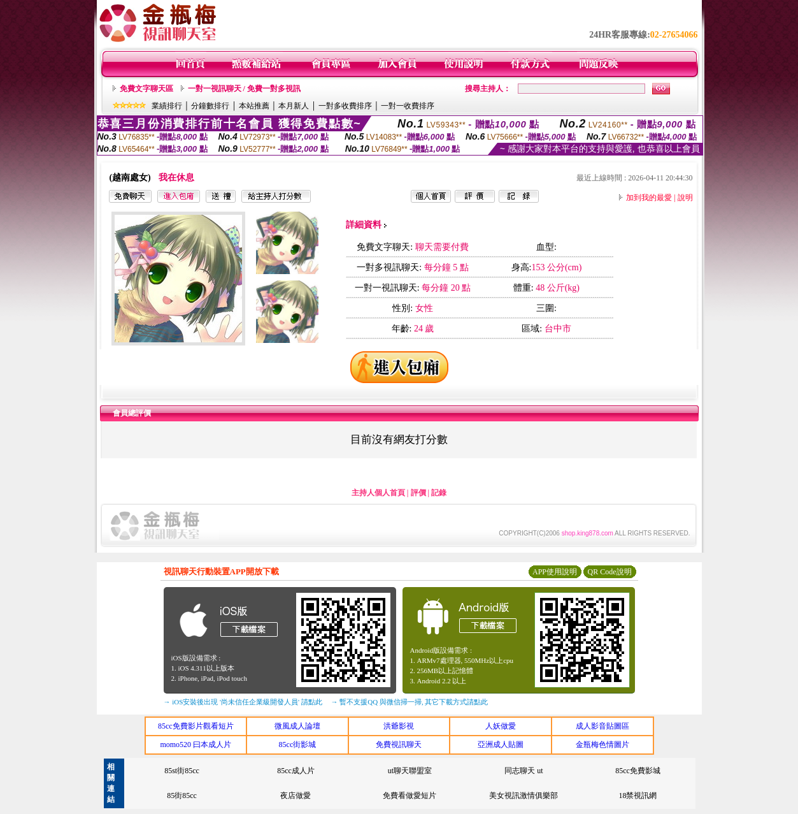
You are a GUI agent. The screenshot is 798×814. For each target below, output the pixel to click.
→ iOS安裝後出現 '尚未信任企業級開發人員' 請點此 (243, 702)
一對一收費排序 (407, 105)
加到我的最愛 (649, 197)
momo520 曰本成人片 (195, 744)
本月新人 (293, 105)
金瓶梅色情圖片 (602, 744)
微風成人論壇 (297, 726)
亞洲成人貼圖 (501, 744)
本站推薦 (254, 105)
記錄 (438, 492)
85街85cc (182, 795)
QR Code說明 (610, 571)
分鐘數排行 (210, 105)
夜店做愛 (295, 795)
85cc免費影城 (637, 770)
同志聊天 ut (523, 770)
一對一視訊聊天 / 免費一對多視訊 (244, 88)
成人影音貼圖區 (602, 726)
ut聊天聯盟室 (410, 770)
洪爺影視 (398, 726)
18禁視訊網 (637, 795)
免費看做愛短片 (409, 795)
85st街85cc (181, 770)
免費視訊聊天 (399, 744)
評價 (418, 492)
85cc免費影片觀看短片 (196, 726)
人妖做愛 (500, 726)
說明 (685, 197)
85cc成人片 (296, 770)
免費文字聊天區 (146, 88)
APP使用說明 (554, 571)
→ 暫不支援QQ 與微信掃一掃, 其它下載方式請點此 (409, 702)
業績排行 (167, 105)
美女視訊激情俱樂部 (523, 795)
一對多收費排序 (345, 105)
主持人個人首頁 (378, 492)
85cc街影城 (298, 744)
